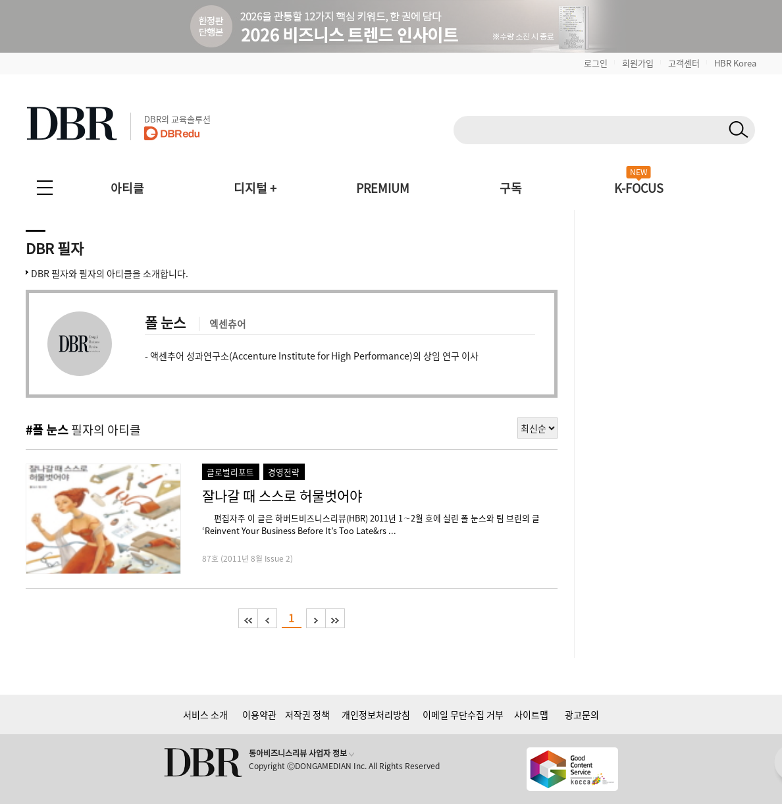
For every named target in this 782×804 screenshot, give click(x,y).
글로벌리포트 (230, 472)
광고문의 (582, 714)
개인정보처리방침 (376, 714)
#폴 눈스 (47, 430)
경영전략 (284, 472)
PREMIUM (382, 188)
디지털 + (255, 188)
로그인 (596, 63)
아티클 (127, 188)
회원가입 (638, 63)
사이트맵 (531, 714)
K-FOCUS (639, 188)
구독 (511, 188)
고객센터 (684, 63)
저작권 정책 (307, 714)
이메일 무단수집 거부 (463, 714)
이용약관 (259, 714)
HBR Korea (735, 63)
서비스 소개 (205, 714)
